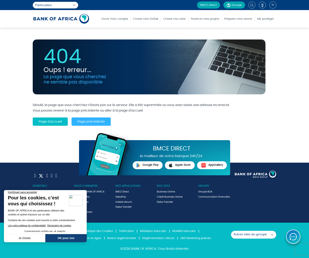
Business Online (166, 191)
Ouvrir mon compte (114, 19)
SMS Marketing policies (195, 238)
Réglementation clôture (158, 238)
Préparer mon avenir (238, 19)
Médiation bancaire (153, 231)
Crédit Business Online (169, 197)
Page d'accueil (50, 121)
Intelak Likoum (123, 202)
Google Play (148, 165)
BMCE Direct (208, 5)
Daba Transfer (123, 207)
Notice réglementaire (121, 238)
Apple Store (180, 165)
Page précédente (91, 121)
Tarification (126, 231)
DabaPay (120, 197)
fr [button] (273, 5)
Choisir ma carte (174, 19)
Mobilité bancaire (184, 231)
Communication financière (214, 197)
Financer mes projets (205, 19)
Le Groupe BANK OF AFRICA (89, 191)
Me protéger (265, 19)
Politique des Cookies (98, 231)
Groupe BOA (205, 191)
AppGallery (212, 165)
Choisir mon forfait (145, 19)
